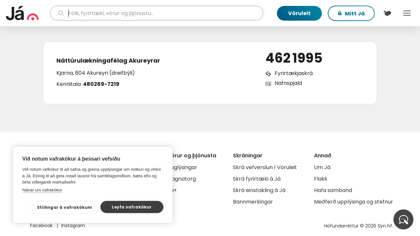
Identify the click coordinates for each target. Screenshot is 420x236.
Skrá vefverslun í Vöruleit (265, 167)
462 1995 (294, 58)
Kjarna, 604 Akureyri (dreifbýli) (95, 73)
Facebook (42, 225)
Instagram (73, 225)
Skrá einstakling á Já (259, 190)
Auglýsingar (182, 167)
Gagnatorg (181, 179)
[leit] (157, 13)
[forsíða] (27, 13)
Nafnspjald (288, 83)
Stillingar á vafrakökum (65, 207)
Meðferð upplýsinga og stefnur (353, 202)
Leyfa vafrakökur (132, 207)
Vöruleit (299, 13)
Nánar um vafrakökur (42, 189)
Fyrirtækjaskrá (294, 73)
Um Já (322, 167)
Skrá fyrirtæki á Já (257, 179)
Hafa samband (333, 190)
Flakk (320, 179)
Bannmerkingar (253, 202)
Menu (407, 13)
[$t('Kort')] (387, 13)
